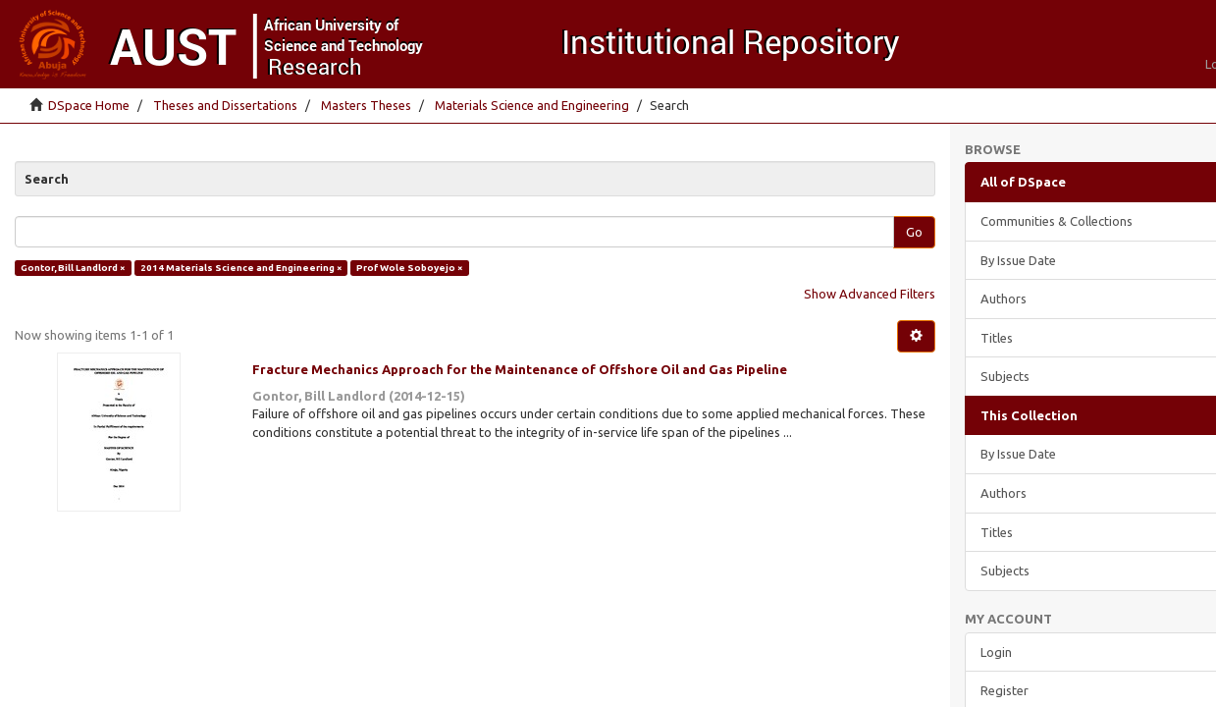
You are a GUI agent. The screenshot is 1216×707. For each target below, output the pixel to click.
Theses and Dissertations (225, 105)
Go (914, 232)
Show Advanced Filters (869, 293)
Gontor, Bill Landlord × (73, 267)
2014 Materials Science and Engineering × (241, 267)
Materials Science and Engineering (532, 105)
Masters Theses (366, 105)
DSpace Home (89, 105)
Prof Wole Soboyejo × (409, 267)
